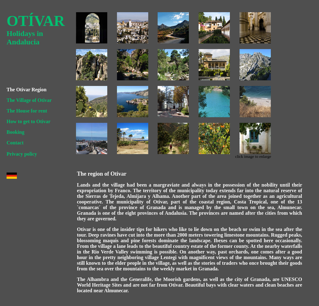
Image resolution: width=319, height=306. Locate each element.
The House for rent (27, 110)
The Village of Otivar (29, 100)
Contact (15, 142)
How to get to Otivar (28, 121)
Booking (15, 132)
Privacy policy (22, 154)
